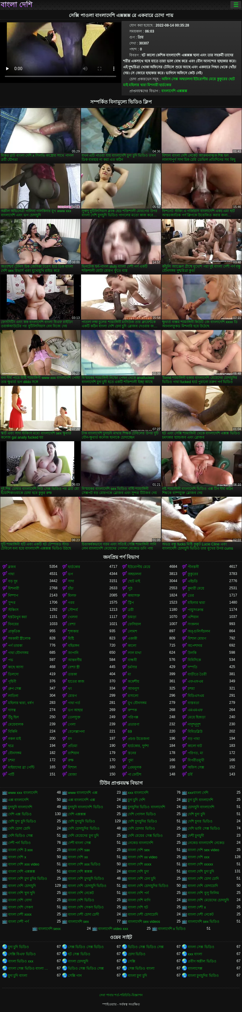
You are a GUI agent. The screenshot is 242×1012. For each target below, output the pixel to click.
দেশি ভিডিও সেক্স (20, 836)
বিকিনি (12, 731)
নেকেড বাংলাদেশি (140, 843)
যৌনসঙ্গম (14, 753)
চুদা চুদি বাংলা (17, 976)
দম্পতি (192, 667)
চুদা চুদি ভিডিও (18, 947)
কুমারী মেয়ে (196, 588)
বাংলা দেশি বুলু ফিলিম (203, 893)
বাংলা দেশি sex (139, 850)
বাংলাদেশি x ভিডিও (172, 929)
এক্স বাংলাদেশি (18, 800)
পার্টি (11, 774)
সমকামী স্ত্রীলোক (19, 638)
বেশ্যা (71, 624)
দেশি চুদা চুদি (196, 814)
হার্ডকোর (165, 85)
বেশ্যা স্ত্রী (74, 667)
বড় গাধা (194, 739)
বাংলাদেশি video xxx (113, 929)
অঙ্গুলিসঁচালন (199, 631)
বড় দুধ (13, 581)
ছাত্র (11, 746)
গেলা (71, 724)
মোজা (72, 774)
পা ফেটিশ (134, 774)
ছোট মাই (134, 581)
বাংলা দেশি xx (78, 857)
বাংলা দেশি (16, 5)
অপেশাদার (195, 646)
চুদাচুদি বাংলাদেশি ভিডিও (85, 807)
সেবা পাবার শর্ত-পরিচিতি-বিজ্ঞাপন (121, 995)
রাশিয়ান (73, 753)
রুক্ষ (71, 760)
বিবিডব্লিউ (195, 731)
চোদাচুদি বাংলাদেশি (201, 807)
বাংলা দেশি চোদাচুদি (22, 886)
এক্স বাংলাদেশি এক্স (81, 800)
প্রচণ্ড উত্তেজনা (138, 739)
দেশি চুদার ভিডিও (200, 821)
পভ (10, 660)
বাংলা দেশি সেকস (20, 907)
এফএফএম (195, 681)
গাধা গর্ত (74, 703)
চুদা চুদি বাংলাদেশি (200, 800)
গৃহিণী (12, 681)
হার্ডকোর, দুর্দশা (138, 746)
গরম (71, 603)
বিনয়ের (13, 624)
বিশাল (72, 767)
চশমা (191, 689)
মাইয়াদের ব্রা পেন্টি (21, 767)
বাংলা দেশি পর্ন (138, 893)
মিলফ (72, 595)
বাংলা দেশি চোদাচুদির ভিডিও (148, 886)
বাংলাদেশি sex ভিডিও (203, 922)
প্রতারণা (133, 724)
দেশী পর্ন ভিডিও (19, 843)
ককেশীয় (133, 681)
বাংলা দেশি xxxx (139, 864)
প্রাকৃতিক (14, 631)
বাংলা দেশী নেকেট (201, 914)
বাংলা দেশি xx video (142, 857)
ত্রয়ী (131, 610)
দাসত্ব (12, 710)
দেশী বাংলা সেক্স (79, 843)
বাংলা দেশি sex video (203, 850)
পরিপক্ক (133, 717)
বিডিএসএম (196, 696)
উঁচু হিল (13, 717)
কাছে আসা (15, 667)
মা (129, 674)
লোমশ (132, 631)
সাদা (71, 581)
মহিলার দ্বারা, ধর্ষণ (21, 703)
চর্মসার (132, 667)
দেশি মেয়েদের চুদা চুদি (83, 836)
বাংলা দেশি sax (79, 850)
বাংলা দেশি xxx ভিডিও (84, 864)
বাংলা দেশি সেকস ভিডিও (86, 907)
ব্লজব (12, 567)
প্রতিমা (72, 746)
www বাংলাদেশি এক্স (82, 793)
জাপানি (73, 653)
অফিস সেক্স (170, 79)
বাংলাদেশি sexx (49, 929)
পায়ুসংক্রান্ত (195, 610)
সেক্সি (131, 961)
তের (191, 595)
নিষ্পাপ (13, 595)
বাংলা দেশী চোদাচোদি (143, 914)
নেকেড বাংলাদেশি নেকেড (206, 843)
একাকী (132, 638)
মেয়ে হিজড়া (196, 717)
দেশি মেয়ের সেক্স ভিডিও (145, 836)
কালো (132, 646)
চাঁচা (70, 588)
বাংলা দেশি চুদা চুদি (201, 871)
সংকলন (193, 624)
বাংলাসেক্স (195, 968)
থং (70, 689)
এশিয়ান (193, 617)
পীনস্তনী (193, 567)
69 (130, 731)
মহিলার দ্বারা (137, 85)
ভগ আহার (75, 710)
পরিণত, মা (195, 753)
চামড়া (132, 617)
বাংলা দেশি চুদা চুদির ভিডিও (27, 879)
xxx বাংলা (195, 954)
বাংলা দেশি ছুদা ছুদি (21, 893)
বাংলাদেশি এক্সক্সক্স (174, 91)
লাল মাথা (134, 653)
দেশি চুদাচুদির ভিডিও (142, 821)
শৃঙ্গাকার (73, 631)
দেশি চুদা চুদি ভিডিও (22, 821)
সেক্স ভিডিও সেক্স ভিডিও (86, 947)
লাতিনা (13, 696)
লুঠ (130, 588)
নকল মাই (14, 739)
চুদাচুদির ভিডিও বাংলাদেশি (146, 807)
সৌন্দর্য (73, 610)
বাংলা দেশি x (17, 857)
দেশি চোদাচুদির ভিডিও (84, 828)
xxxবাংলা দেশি (198, 793)
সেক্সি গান (75, 976)
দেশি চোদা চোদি (19, 828)
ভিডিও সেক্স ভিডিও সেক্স (146, 947)
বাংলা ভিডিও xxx (20, 961)
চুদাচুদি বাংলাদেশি (20, 807)
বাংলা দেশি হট (138, 907)
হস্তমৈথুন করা (17, 617)
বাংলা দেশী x (197, 907)
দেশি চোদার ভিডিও (141, 828)
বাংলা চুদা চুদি (137, 976)
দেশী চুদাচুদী (196, 836)
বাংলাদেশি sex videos (144, 922)
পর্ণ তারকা (15, 646)
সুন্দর (11, 603)
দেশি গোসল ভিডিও (142, 814)
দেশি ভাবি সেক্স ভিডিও (204, 828)
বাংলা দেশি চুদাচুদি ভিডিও (86, 879)
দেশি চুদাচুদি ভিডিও (81, 821)
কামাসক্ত (134, 595)
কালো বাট (195, 746)
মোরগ (72, 696)
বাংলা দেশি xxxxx (200, 864)
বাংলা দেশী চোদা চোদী (83, 914)
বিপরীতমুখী (196, 760)
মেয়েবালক (15, 724)
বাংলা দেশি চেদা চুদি (142, 879)
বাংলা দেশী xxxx (20, 914)
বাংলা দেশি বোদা (20, 900)
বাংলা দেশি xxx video (23, 864)
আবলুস (133, 689)
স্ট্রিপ (131, 603)
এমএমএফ (195, 710)
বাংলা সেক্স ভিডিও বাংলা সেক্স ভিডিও (28, 968)
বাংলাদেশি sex (78, 922)
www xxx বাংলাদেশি (23, 793)
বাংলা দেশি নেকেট (81, 893)
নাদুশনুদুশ (194, 724)
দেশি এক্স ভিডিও (20, 814)
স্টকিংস (13, 610)
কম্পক (132, 710)
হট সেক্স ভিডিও (79, 954)
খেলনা (72, 617)
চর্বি (190, 774)
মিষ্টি (71, 638)
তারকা (72, 674)
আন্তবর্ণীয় (75, 660)
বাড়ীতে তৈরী (197, 674)
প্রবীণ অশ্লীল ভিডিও (202, 961)
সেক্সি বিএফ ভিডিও (22, 954)
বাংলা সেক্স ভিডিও (201, 947)
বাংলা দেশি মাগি (139, 900)
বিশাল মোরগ (197, 638)
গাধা (11, 574)
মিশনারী (152, 85)
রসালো (133, 696)
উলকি (192, 653)
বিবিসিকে (194, 660)
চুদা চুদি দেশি (136, 800)
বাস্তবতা (193, 703)
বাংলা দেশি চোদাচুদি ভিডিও (87, 886)
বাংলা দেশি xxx (199, 857)
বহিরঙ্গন (73, 646)
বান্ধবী (132, 660)
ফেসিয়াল (134, 624)
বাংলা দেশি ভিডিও (81, 900)
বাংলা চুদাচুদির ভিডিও (203, 976)
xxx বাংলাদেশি (138, 793)
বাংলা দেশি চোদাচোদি (203, 886)
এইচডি (193, 581)
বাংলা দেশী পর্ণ (18, 922)
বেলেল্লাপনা (76, 731)
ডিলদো (13, 674)
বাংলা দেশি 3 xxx (20, 850)
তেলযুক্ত (74, 717)
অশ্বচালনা (186, 79)
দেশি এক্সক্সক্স (77, 814)
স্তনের (132, 753)
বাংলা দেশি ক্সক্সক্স (80, 871)
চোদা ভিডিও (136, 954)
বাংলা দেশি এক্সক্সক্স (21, 871)
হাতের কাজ (76, 681)
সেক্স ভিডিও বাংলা (141, 968)
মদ (70, 739)
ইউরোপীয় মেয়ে (204, 79)
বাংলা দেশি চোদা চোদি (203, 879)
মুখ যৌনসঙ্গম (137, 703)
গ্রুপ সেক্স (14, 689)
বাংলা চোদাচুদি (78, 961)
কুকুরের (222, 79)
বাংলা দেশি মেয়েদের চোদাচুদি (208, 900)
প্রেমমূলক (134, 767)
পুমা (130, 760)
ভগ (70, 574)
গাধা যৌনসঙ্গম (18, 653)
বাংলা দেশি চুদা (138, 871)
